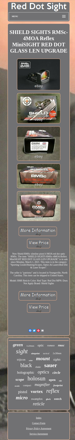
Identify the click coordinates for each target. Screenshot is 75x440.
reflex (52, 391)
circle (56, 373)
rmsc (61, 345)
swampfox (37, 398)
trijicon (21, 359)
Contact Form (38, 423)
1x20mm (30, 346)
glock (48, 399)
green (18, 344)
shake (38, 367)
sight (22, 351)
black (26, 365)
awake (17, 386)
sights (56, 359)
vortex (37, 391)
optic (41, 345)
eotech (58, 398)
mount (43, 358)
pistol (22, 392)
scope (20, 379)
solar (31, 360)
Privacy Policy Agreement (38, 428)
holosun (37, 378)
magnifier (42, 384)
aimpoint (35, 353)
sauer (50, 365)
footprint (58, 385)
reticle (39, 403)
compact (27, 385)
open (52, 380)
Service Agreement (39, 434)
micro (22, 397)
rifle (60, 381)
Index (38, 418)
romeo (51, 345)
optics (43, 372)
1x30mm (57, 353)
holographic (25, 372)
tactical (46, 353)
